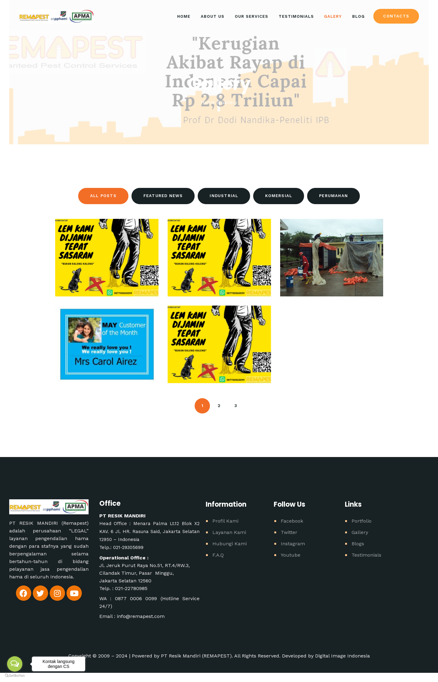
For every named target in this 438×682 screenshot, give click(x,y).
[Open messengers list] (14, 664)
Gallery (360, 532)
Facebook (292, 521)
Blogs (358, 544)
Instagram (293, 544)
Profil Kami (225, 521)
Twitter (289, 532)
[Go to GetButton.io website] (15, 676)
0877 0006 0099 (138, 598)
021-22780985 (131, 588)
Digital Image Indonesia (342, 656)
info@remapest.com (141, 616)
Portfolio (361, 521)
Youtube (290, 555)
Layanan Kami (229, 532)
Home (208, 102)
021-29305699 (128, 547)
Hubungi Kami (229, 544)
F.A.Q (218, 555)
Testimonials (366, 555)
